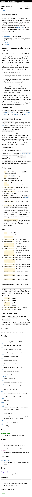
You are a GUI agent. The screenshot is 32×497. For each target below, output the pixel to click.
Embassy (3, 1)
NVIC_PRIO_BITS (5, 460)
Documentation (8, 36)
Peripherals (4, 450)
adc (2, 340)
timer (2, 402)
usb (2, 420)
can (2, 343)
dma (2, 354)
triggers (3, 406)
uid (2, 411)
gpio (2, 365)
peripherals (4, 384)
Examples (6, 44)
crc (2, 347)
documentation (12, 103)
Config (2, 443)
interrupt (3, 376)
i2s (2, 373)
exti (2, 358)
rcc (2, 387)
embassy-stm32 (12, 1)
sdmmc (3, 391)
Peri (2, 447)
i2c (2, 369)
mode (2, 380)
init (2, 481)
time (2, 398)
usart (2, 415)
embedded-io (17, 114)
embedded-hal (20, 27)
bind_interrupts (5, 433)
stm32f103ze (5, 3)
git (22, 1)
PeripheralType (5, 472)
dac (2, 351)
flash (2, 362)
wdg (2, 424)
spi (2, 395)
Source (3, 10)
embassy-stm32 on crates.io (11, 34)
